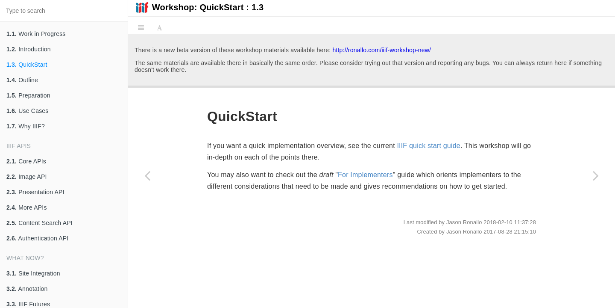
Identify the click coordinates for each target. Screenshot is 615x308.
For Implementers (365, 174)
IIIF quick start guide (428, 145)
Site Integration (33, 273)
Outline (22, 80)
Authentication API (37, 238)
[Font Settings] (159, 27)
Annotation (26, 288)
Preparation (28, 95)
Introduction (28, 49)
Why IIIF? (25, 126)
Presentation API (35, 192)
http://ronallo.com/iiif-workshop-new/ (381, 50)
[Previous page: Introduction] (147, 175)
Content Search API (39, 222)
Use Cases (27, 110)
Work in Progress (36, 33)
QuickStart (26, 64)
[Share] (605, 27)
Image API (26, 176)
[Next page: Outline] (596, 175)
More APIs (26, 207)
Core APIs (26, 161)
